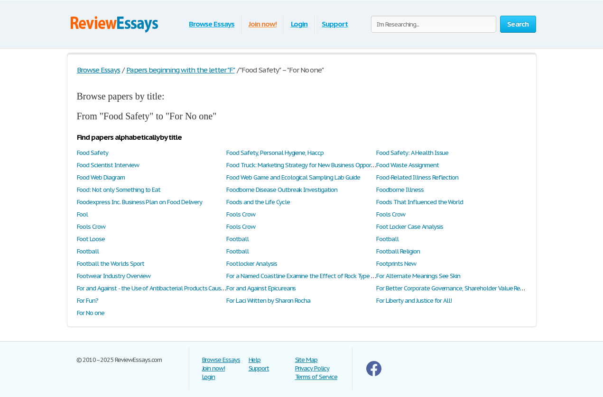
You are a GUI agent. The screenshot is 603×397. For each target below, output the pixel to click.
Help (255, 360)
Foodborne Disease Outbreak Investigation (281, 190)
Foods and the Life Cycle (257, 202)
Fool (82, 214)
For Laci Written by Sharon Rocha (268, 301)
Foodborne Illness (399, 190)
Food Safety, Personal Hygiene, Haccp (275, 153)
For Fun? (88, 301)
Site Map (306, 360)
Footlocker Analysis (251, 264)
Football (237, 239)
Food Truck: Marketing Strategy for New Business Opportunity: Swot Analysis (325, 165)
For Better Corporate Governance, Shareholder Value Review (454, 288)
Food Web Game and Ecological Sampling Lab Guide (293, 177)
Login (299, 23)
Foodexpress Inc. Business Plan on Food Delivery (139, 202)
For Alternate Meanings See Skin (418, 276)
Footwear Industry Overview (113, 276)
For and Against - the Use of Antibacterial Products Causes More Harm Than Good (182, 288)
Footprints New (396, 264)
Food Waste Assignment (407, 165)
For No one (91, 313)
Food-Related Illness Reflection (417, 177)
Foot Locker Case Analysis (409, 227)
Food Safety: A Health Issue (412, 153)
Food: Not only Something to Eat (119, 190)
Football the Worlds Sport (110, 264)
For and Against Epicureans (261, 288)
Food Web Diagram (101, 177)
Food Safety (93, 153)
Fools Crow (240, 214)
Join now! (263, 23)
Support (335, 23)
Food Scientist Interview (108, 165)
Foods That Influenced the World (419, 202)
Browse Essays (211, 23)
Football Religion (397, 251)
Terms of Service (316, 377)
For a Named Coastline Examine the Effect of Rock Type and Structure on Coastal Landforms (345, 276)
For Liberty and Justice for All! (414, 301)
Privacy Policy (312, 368)
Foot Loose (91, 239)
